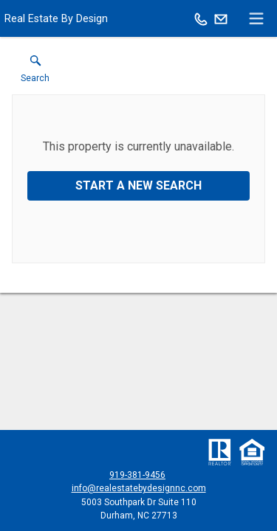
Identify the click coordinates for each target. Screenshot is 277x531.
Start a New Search (138, 185)
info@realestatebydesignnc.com (139, 488)
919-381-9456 (137, 475)
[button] (35, 72)
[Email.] (221, 18)
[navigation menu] (256, 18)
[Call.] (201, 18)
